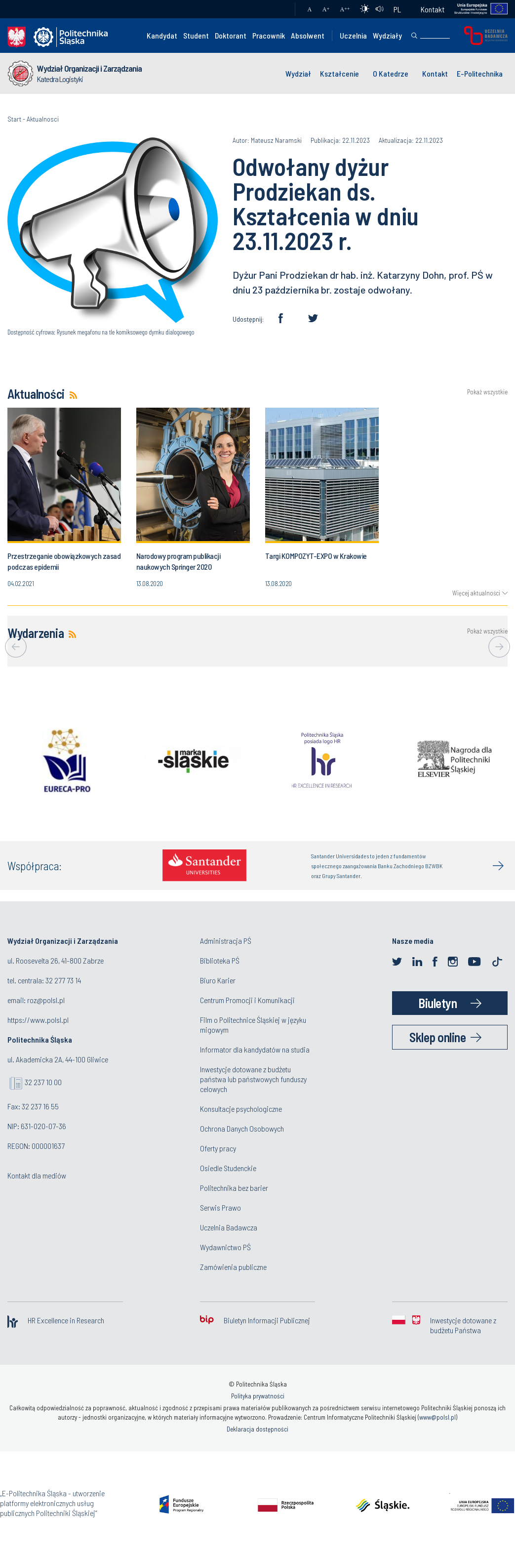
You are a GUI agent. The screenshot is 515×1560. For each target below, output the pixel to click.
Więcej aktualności (476, 593)
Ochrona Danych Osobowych (242, 1128)
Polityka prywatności (257, 1396)
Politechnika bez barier (234, 1187)
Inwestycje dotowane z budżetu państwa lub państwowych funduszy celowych (253, 1079)
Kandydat (162, 35)
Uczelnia (353, 35)
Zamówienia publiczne (233, 1266)
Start (14, 119)
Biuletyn (437, 1003)
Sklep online (437, 1037)
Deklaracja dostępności (257, 1429)
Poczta (277, 9)
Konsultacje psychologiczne (241, 1108)
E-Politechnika (480, 73)
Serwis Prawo (220, 1207)
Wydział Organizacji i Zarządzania (89, 68)
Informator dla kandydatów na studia (255, 1049)
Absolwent (307, 35)
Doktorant (230, 35)
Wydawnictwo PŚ (225, 1247)
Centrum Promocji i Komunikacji (247, 1000)
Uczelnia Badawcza (228, 1227)
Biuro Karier (218, 980)
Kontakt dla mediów (36, 1175)
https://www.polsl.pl (38, 1019)
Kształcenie (339, 73)
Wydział (298, 73)
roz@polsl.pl (46, 1000)
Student (196, 35)
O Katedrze (390, 73)
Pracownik (268, 35)
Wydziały (387, 35)
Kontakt (432, 9)
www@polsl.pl (437, 1417)
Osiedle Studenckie (228, 1168)
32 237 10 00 (43, 1082)
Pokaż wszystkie (487, 392)
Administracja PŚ (225, 940)
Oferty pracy (218, 1148)
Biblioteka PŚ (219, 960)
